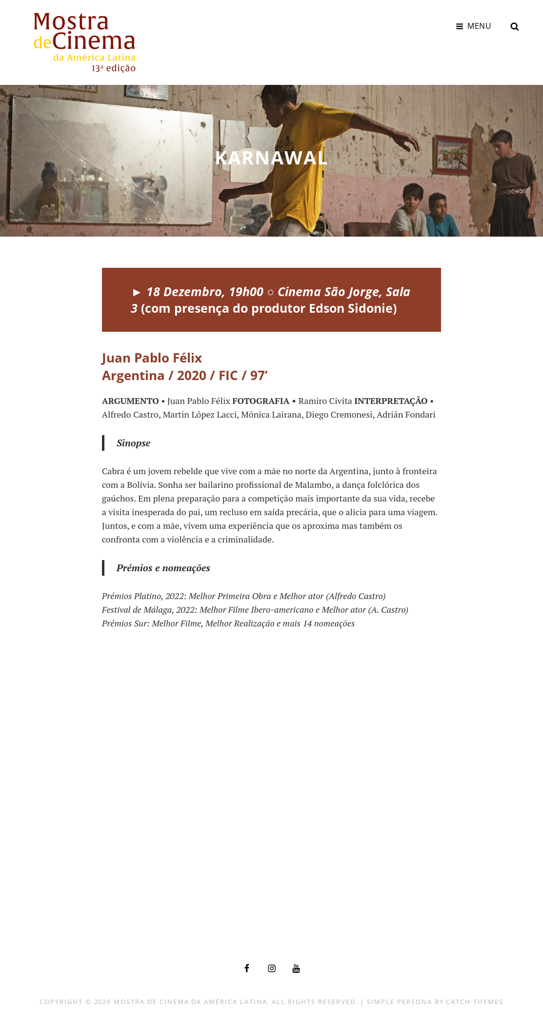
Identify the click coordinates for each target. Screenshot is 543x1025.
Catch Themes (474, 1001)
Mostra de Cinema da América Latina (190, 1001)
